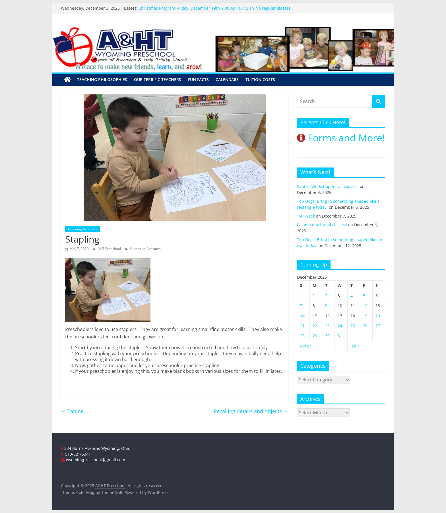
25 (352, 325)
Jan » (355, 346)
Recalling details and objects (251, 411)
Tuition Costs (260, 79)
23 (327, 325)
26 (365, 325)
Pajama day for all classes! (322, 224)
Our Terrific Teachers (157, 79)
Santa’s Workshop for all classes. (328, 186)
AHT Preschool (110, 248)
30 (327, 335)
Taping (72, 411)
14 (302, 315)
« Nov (305, 346)
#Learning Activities (145, 248)
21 (302, 325)
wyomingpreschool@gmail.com (93, 459)
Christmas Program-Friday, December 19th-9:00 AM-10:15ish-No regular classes (215, 8)
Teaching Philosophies (102, 79)
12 (365, 305)
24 (340, 325)
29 (315, 335)
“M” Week (306, 216)
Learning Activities (82, 229)
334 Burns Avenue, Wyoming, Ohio (95, 448)
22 (315, 325)
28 (302, 335)
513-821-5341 (76, 454)
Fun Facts (198, 79)
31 (340, 335)
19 (365, 315)
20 (377, 315)
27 (377, 325)
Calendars (227, 79)
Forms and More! (341, 137)
